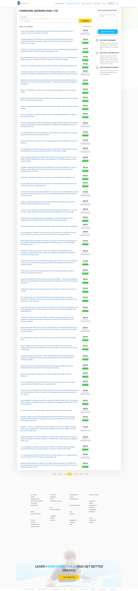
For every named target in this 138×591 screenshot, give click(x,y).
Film (51, 502)
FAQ (104, 3)
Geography (53, 511)
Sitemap (112, 584)
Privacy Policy (84, 584)
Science (91, 513)
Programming (93, 504)
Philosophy (92, 496)
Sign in (111, 3)
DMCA (93, 584)
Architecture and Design (38, 496)
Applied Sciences (36, 494)
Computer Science (36, 521)
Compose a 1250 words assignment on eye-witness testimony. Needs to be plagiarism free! (49, 61)
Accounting (34, 489)
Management (73, 515)
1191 (64, 469)
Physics (91, 498)
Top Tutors (97, 3)
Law (71, 506)
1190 (59, 469)
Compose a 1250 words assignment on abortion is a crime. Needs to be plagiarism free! (48, 172)
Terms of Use (103, 584)
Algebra (33, 492)
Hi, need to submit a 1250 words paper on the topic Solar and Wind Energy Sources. (46, 405)
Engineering (53, 492)
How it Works (59, 3)
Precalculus (92, 502)
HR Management (74, 494)
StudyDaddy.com (73, 586)
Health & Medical (75, 489)
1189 (54, 469)
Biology (33, 506)
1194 (80, 469)
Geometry (53, 515)
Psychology (92, 506)
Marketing (73, 517)
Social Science (93, 515)
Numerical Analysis (95, 489)
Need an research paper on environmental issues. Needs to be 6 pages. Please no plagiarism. (49, 221)
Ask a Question (86, 3)
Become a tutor (55, 584)
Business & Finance (36, 509)
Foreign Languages (55, 504)
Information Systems (76, 500)
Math (71, 519)
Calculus (33, 515)
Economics (53, 489)
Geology (52, 513)
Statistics (92, 517)
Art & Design (34, 498)
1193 (75, 469)
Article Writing (35, 500)
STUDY (26, 3)
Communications (36, 519)
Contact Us (73, 584)
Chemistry (34, 517)
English (52, 494)
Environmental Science (57, 496)
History (72, 492)
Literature (72, 509)
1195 (85, 469)
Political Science (94, 500)
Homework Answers (72, 3)
